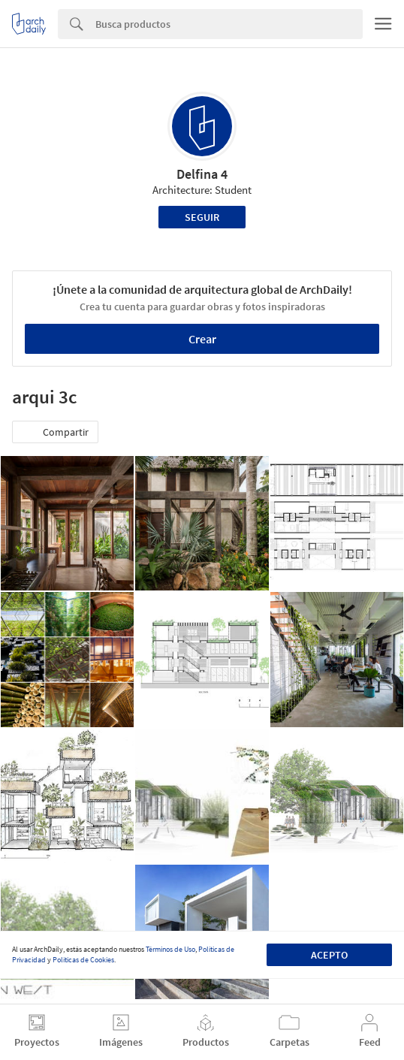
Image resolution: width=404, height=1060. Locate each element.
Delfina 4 (202, 174)
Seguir (202, 217)
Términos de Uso (170, 949)
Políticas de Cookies (83, 960)
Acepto (329, 955)
